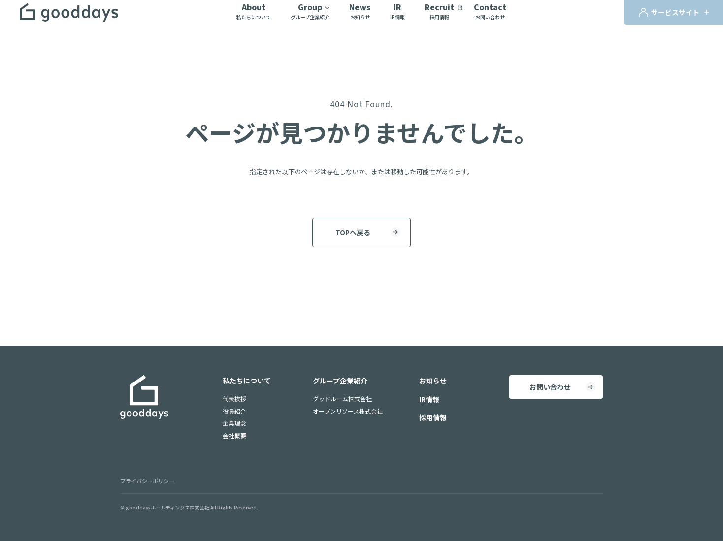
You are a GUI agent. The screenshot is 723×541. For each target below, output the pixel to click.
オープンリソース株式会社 (348, 411)
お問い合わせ (550, 387)
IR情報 (429, 399)
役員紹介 (234, 411)
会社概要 (234, 435)
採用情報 (433, 417)
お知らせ (433, 380)
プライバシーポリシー (147, 481)
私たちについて (247, 380)
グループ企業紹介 (340, 380)
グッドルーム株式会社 (342, 398)
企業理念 (234, 423)
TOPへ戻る (352, 232)
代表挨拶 (234, 398)
